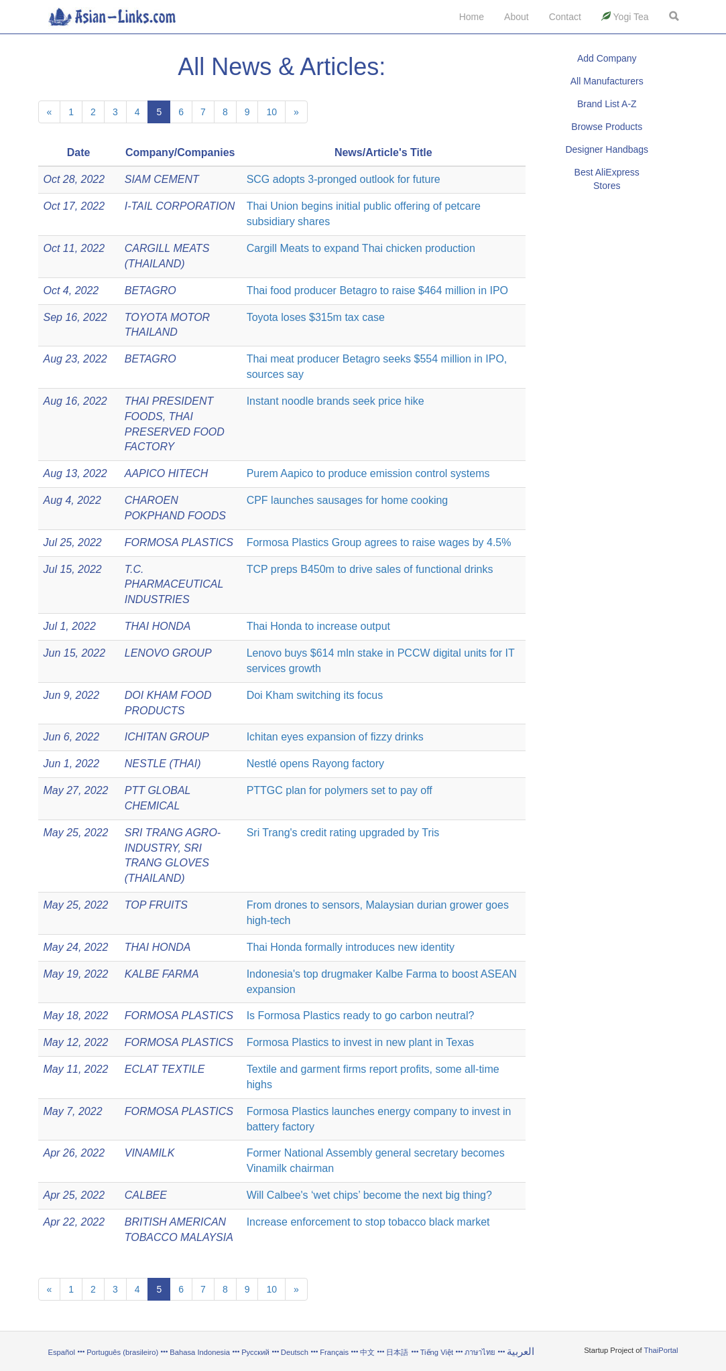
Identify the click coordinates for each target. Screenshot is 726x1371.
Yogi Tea (625, 16)
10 (271, 112)
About (516, 16)
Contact (565, 16)
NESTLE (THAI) (163, 763)
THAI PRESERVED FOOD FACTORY (175, 432)
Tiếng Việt (436, 1352)
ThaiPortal (661, 1350)
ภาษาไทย (481, 1352)
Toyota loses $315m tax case (316, 317)
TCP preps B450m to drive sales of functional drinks (370, 569)
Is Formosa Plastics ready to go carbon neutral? (361, 1015)
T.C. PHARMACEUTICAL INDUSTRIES (174, 585)
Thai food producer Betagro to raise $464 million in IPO (377, 290)
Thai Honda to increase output (318, 626)
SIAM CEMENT (162, 179)
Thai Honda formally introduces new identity (351, 947)
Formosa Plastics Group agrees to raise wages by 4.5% (379, 542)
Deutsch (294, 1352)
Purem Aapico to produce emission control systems (368, 473)
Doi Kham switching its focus (315, 695)
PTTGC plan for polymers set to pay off (339, 790)
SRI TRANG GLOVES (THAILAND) (167, 863)
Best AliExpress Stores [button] (607, 179)
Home (471, 16)
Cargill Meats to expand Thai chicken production (361, 248)
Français (334, 1352)
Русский (255, 1352)
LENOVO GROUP (168, 653)
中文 (367, 1352)
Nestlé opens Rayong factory (315, 763)
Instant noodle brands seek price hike (335, 401)
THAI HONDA (158, 626)
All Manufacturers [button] (607, 81)
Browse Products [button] (606, 126)
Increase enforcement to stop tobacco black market (368, 1222)
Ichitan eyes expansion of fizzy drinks (335, 736)
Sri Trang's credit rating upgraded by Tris (343, 832)
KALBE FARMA (162, 974)
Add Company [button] (607, 58)
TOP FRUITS (156, 905)
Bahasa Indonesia (200, 1352)
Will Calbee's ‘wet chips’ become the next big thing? (369, 1195)
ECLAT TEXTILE (165, 1069)
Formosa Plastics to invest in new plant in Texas (360, 1042)
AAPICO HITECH (166, 473)
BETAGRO (150, 290)
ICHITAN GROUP (167, 736)
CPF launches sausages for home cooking (347, 500)
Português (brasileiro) (122, 1352)
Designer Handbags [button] (606, 149)
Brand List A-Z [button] (607, 104)
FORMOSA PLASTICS (179, 542)
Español (61, 1352)
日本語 (397, 1352)
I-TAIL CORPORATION (180, 206)
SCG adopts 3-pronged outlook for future (343, 179)
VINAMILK (150, 1153)
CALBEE (146, 1195)
